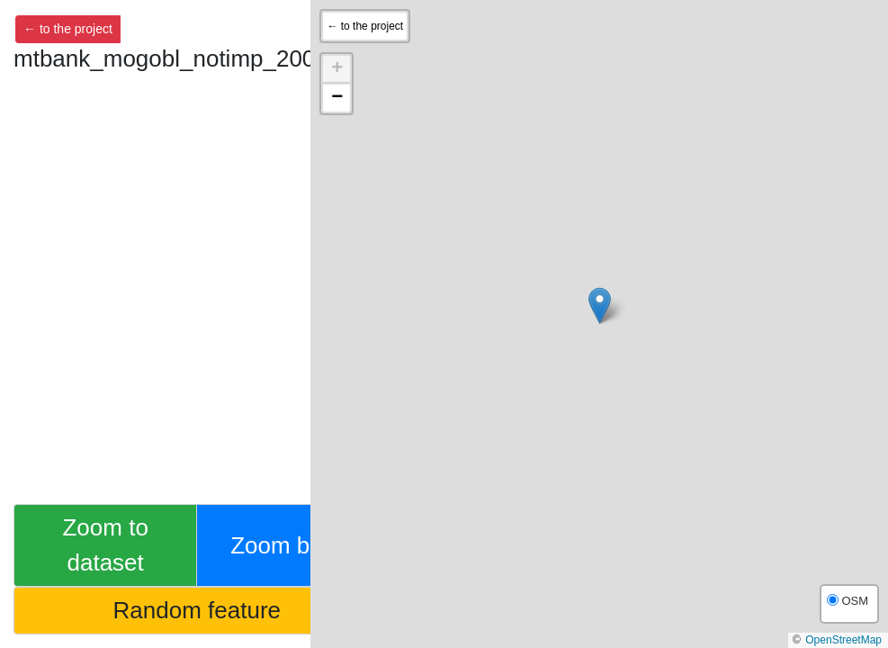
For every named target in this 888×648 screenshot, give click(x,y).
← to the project (67, 29)
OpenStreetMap (843, 640)
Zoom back (288, 545)
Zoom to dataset (105, 545)
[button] (599, 305)
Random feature (197, 610)
